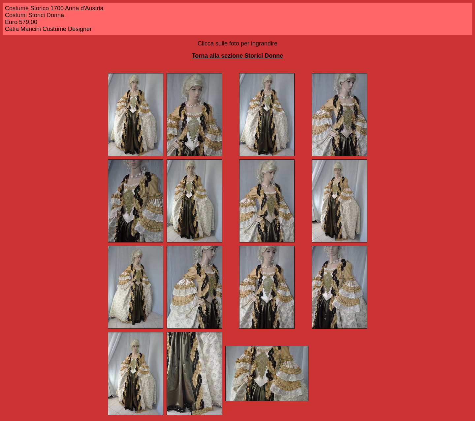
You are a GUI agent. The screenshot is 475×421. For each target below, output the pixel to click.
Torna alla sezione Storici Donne (237, 55)
